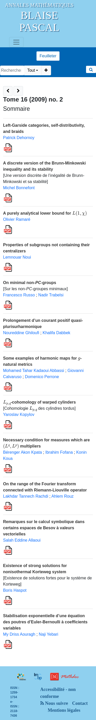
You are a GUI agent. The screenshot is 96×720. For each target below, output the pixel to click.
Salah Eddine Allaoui (22, 540)
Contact (80, 703)
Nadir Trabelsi (51, 295)
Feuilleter (48, 56)
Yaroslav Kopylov (18, 414)
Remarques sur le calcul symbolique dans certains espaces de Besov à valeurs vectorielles (44, 528)
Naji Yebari (48, 634)
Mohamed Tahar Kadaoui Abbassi (33, 370)
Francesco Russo (19, 295)
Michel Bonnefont (19, 188)
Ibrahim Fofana (59, 452)
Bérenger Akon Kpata (22, 452)
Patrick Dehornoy (18, 137)
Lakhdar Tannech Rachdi (25, 496)
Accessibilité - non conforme (58, 693)
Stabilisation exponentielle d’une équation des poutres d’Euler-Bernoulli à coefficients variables (45, 622)
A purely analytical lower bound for (45, 213)
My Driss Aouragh (19, 634)
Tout (31, 70)
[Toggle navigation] (16, 42)
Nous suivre (54, 703)
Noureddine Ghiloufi (21, 333)
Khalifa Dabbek (56, 333)
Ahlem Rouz (62, 496)
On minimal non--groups (29, 282)
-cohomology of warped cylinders (39, 402)
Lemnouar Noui (17, 257)
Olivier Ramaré (16, 219)
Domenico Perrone (42, 377)
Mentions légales (64, 710)
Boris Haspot (15, 590)
